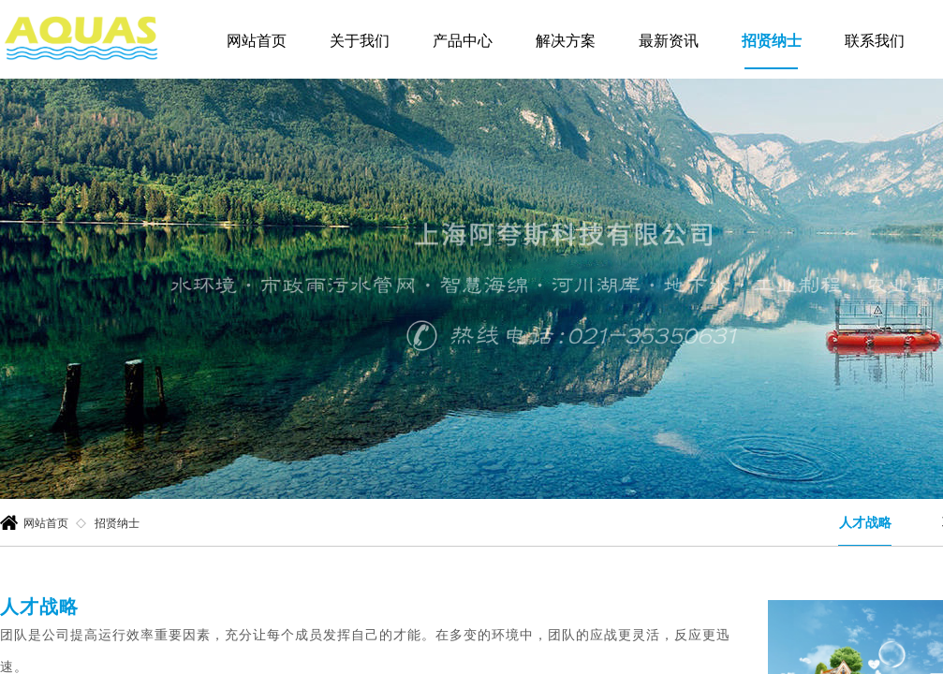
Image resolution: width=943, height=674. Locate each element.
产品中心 (463, 41)
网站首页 (257, 41)
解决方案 (566, 41)
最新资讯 (669, 41)
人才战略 (865, 522)
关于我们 (360, 41)
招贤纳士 (772, 41)
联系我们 (875, 41)
